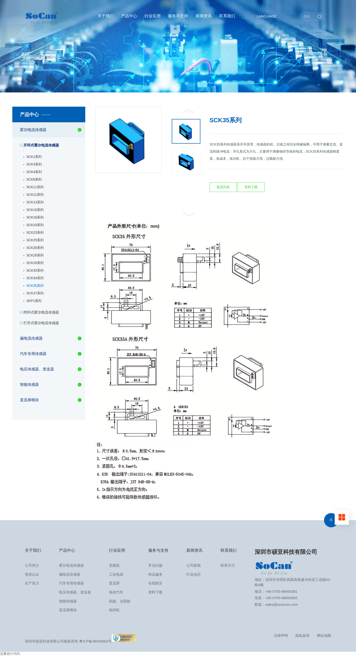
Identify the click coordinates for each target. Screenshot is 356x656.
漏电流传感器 (31, 338)
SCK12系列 (35, 194)
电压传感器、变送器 (37, 369)
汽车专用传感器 (33, 354)
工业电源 (116, 574)
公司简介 (32, 565)
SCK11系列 (35, 187)
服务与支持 (178, 16)
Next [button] (188, 214)
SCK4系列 (34, 172)
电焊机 (114, 610)
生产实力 (32, 583)
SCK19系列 (35, 225)
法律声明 (281, 635)
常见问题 (155, 565)
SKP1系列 (34, 301)
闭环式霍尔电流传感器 (41, 312)
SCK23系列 (35, 232)
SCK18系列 (35, 217)
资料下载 (251, 187)
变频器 (114, 565)
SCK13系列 (35, 202)
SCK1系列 (34, 157)
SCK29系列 (35, 263)
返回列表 (223, 187)
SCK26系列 (35, 248)
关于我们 (106, 16)
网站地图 (324, 635)
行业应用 (152, 16)
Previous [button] (188, 111)
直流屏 (114, 583)
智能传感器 (29, 385)
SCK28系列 (35, 255)
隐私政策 (302, 635)
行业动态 (193, 574)
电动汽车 (116, 592)
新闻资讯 (204, 16)
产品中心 (129, 16)
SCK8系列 (34, 179)
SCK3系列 (34, 164)
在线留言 (155, 583)
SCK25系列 (35, 240)
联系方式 (228, 565)
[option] (128, 140)
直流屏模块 (29, 400)
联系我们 (227, 16)
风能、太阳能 (119, 601)
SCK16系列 (35, 210)
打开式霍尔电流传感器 (41, 323)
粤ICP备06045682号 (95, 641)
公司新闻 (193, 565)
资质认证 (32, 574)
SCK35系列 (35, 285)
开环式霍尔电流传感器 (41, 145)
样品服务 (155, 574)
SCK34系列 (35, 278)
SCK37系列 (35, 293)
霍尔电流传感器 (33, 130)
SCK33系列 (35, 270)
